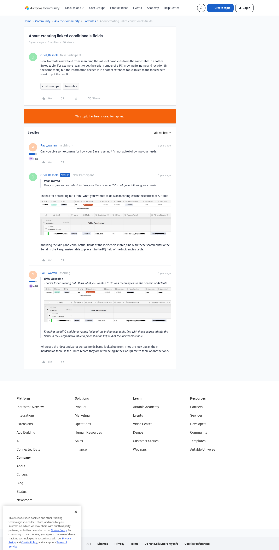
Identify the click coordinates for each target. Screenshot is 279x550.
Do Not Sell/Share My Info (161, 544)
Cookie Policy (59, 538)
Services (196, 415)
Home (27, 21)
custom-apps (50, 86)
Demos (138, 432)
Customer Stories (145, 441)
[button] (220, 8)
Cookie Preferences (197, 544)
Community (42, 21)
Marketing (82, 415)
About (21, 466)
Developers (198, 424)
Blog (20, 483)
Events (137, 8)
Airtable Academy (146, 407)
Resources (198, 398)
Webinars (140, 449)
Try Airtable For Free (31, 508)
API (89, 544)
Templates (197, 441)
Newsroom (24, 500)
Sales (79, 441)
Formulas (89, 21)
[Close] (75, 519)
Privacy (119, 544)
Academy (153, 8)
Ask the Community (67, 21)
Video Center (142, 424)
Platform (23, 398)
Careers (22, 474)
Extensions (25, 424)
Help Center (171, 8)
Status (22, 491)
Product (81, 407)
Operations (83, 424)
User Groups (97, 8)
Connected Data (29, 449)
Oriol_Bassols (49, 55)
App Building (26, 432)
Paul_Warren (48, 145)
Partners (196, 407)
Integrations (26, 415)
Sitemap (102, 544)
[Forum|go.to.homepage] (42, 8)
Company (24, 457)
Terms (134, 544)
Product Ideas (119, 8)
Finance (81, 449)
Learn (137, 398)
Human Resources (88, 432)
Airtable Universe (202, 449)
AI (18, 441)
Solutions (82, 398)
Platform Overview (30, 407)
